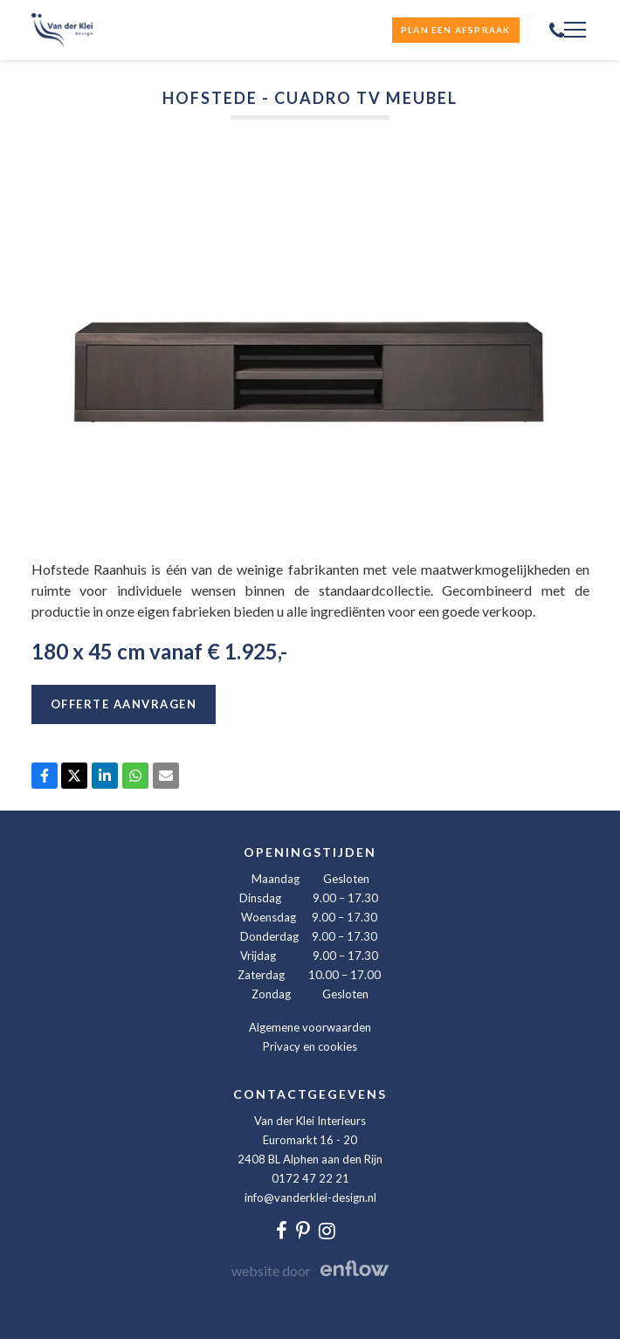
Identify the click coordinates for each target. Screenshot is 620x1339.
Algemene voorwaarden (310, 1027)
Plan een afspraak (455, 29)
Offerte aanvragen (124, 704)
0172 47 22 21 (310, 1178)
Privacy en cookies (310, 1046)
